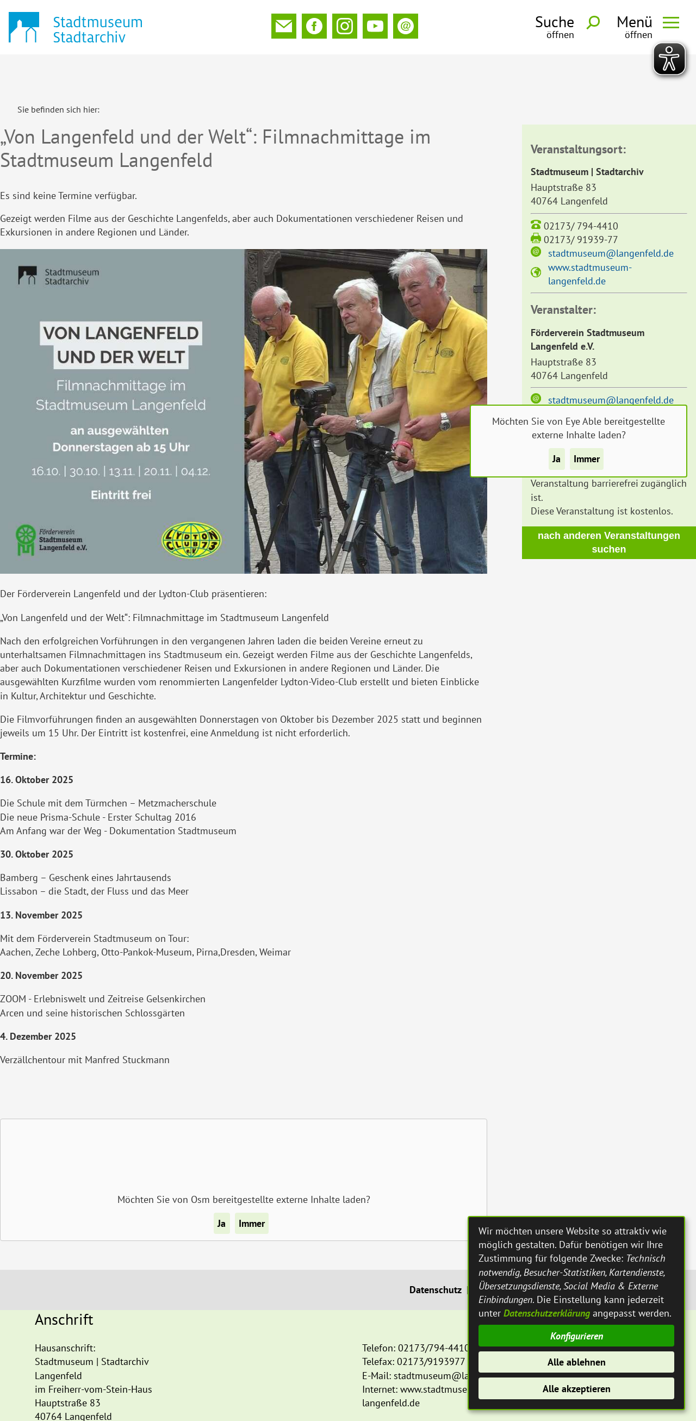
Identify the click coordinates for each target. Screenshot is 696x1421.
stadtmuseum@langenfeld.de (611, 217)
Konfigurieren (576, 1336)
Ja (556, 458)
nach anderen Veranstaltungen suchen (609, 506)
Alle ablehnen (577, 1362)
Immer (587, 458)
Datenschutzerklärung (547, 1313)
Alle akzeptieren (577, 1388)
